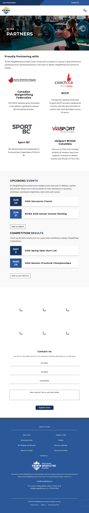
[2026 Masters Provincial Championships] (44, 263)
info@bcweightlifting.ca (44, 481)
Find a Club (26, 435)
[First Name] (44, 364)
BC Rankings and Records (26, 445)
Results (60, 440)
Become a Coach (27, 450)
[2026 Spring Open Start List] (44, 250)
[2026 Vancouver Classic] (44, 201)
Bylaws (43, 505)
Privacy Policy (34, 505)
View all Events (18, 226)
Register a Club (61, 435)
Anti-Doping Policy (53, 505)
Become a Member (60, 445)
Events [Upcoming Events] (32, 180)
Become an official (60, 450)
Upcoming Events (9, 3)
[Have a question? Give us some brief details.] (44, 395)
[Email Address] (44, 381)
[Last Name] (44, 373)
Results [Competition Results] (37, 233)
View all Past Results (20, 276)
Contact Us (75, 3)
